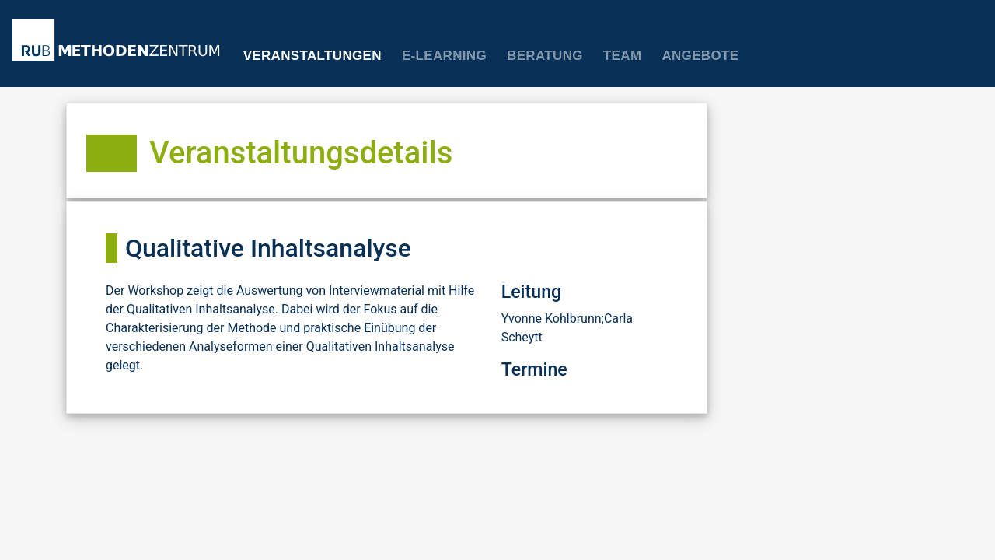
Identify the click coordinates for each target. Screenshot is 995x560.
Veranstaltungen (312, 55)
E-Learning (444, 55)
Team (622, 55)
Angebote (700, 55)
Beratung (545, 55)
